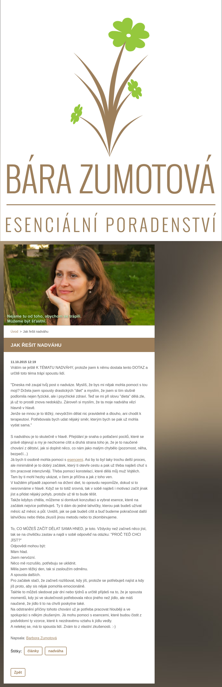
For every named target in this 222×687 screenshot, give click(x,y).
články (33, 651)
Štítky (16, 651)
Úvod (14, 331)
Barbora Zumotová (41, 638)
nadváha (55, 651)
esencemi (75, 460)
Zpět (18, 672)
